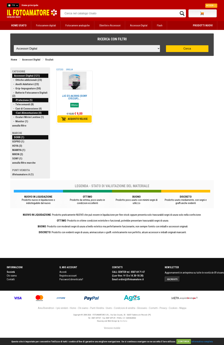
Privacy (163, 308)
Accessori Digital (138, 25)
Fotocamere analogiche (77, 25)
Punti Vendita (97, 308)
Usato (109, 308)
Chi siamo (12, 275)
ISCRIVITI (172, 279)
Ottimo (74, 105)
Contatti (11, 279)
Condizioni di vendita (124, 308)
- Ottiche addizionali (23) (27, 80)
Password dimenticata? (71, 279)
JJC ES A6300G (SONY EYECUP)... (74, 97)
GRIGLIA (69, 69)
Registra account (68, 275)
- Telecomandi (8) (23, 104)
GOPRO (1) (18, 141)
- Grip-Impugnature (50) (26, 88)
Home (14, 59)
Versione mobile (112, 328)
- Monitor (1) (20, 121)
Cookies (173, 308)
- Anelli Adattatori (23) (25, 84)
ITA (12, 6)
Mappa (182, 308)
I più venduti (62, 308)
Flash (159, 25)
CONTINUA (183, 341)
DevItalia (123, 321)
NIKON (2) (17, 154)
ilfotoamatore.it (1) (23, 174)
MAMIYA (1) (18, 150)
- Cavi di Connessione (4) (27, 108)
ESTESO (59, 69)
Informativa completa (202, 341)
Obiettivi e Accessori (109, 25)
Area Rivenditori (46, 308)
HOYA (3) (17, 145)
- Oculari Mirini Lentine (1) (28, 117)
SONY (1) (17, 158)
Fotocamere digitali (46, 25)
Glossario (142, 308)
